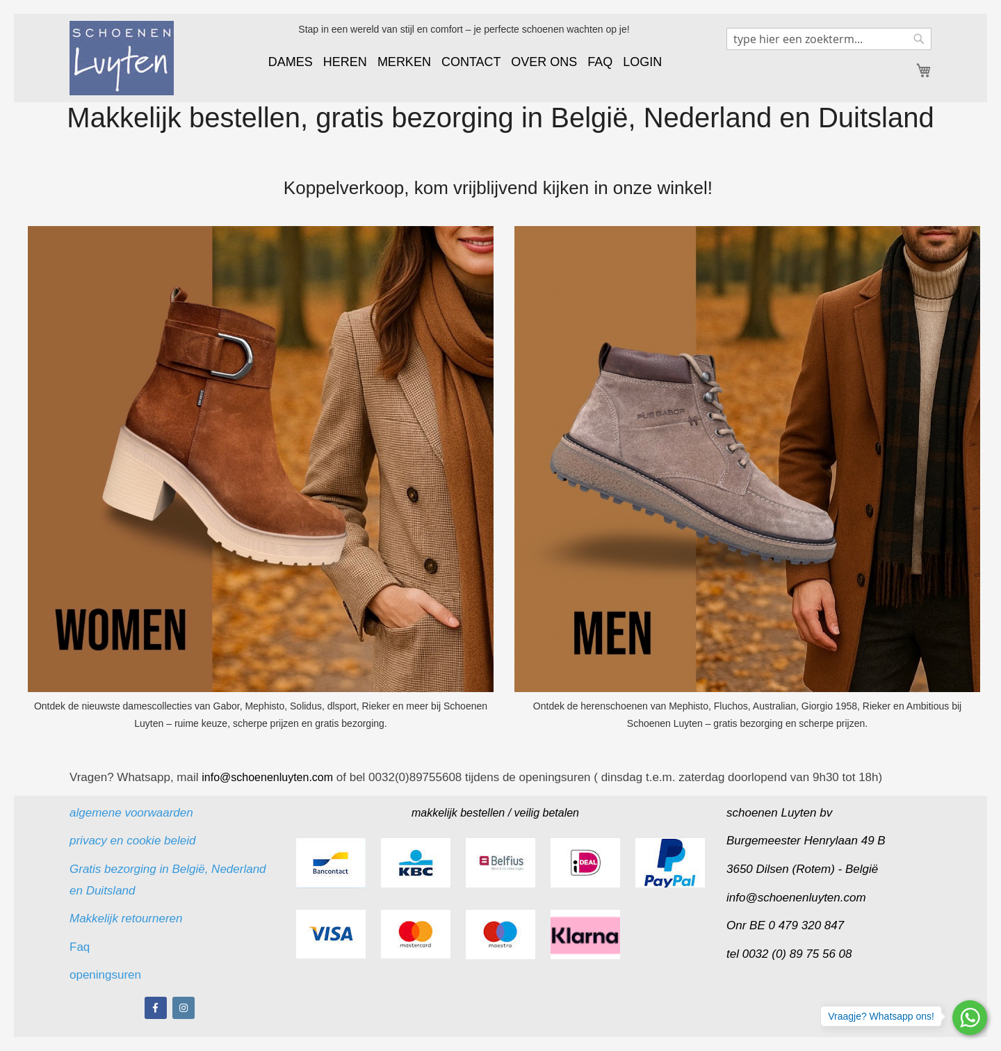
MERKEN (404, 62)
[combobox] (828, 39)
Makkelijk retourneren (126, 918)
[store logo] (122, 58)
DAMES (290, 62)
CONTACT (470, 62)
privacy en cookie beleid (132, 840)
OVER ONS (544, 62)
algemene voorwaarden (131, 812)
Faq (81, 947)
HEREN (345, 62)
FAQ (599, 62)
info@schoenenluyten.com (796, 897)
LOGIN (642, 62)
